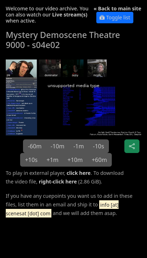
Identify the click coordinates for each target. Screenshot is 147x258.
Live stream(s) (69, 14)
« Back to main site (117, 8)
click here (78, 172)
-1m (78, 146)
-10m (57, 146)
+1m (53, 160)
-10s (98, 146)
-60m (34, 146)
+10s (31, 160)
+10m (75, 160)
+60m (99, 160)
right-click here (58, 181)
